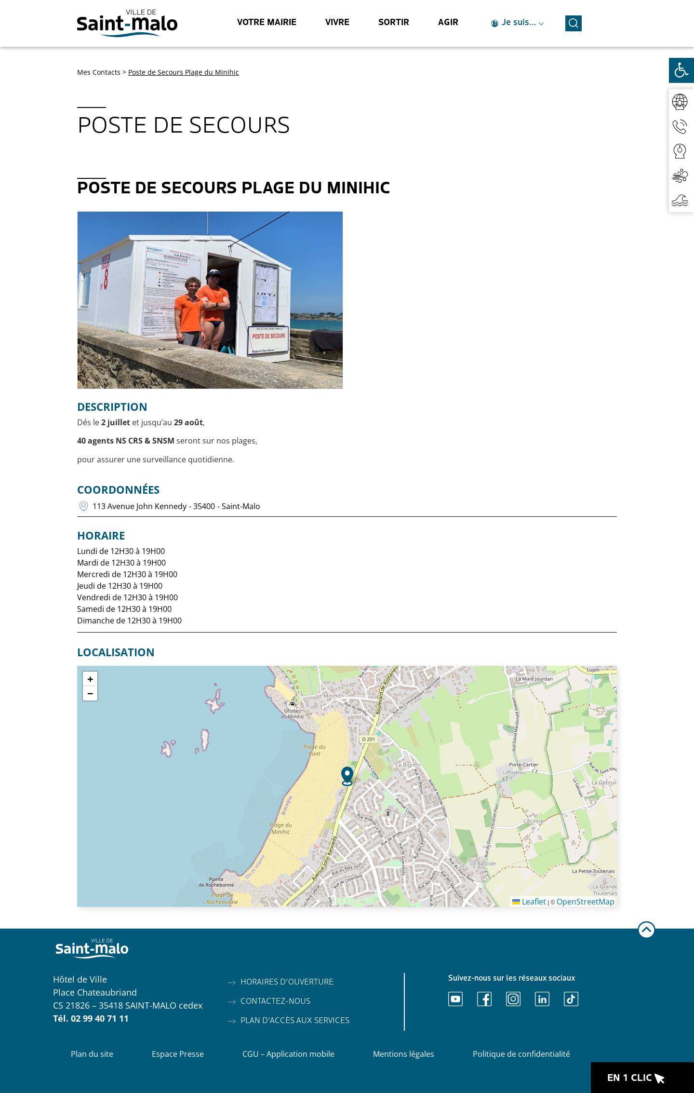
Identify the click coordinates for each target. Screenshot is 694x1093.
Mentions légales (403, 1054)
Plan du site (92, 1054)
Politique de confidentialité (521, 1054)
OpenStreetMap (585, 901)
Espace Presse (178, 1054)
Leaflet (529, 901)
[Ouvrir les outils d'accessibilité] (681, 70)
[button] (347, 776)
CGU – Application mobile (288, 1054)
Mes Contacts (98, 72)
